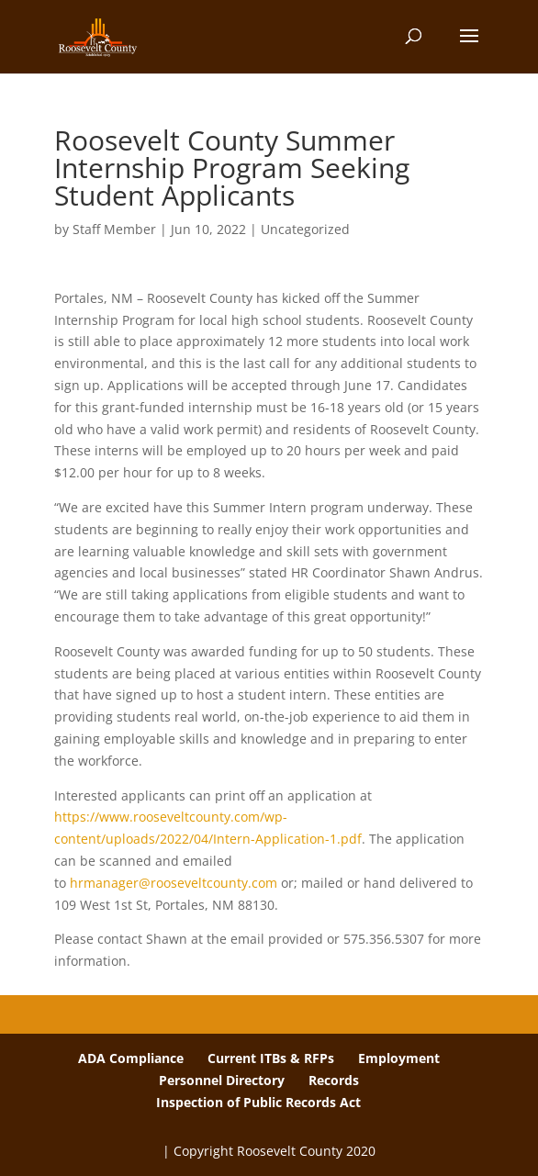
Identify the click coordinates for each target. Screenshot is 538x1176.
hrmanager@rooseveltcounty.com (173, 882)
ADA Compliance (131, 1058)
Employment (399, 1058)
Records (333, 1080)
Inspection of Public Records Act (258, 1102)
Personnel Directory (222, 1080)
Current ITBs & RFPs (270, 1058)
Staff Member (114, 229)
